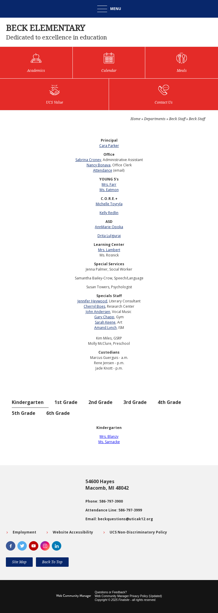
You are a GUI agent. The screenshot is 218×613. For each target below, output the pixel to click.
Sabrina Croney (88, 159)
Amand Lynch (105, 327)
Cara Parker (109, 145)
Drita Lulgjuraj (109, 235)
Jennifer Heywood (92, 301)
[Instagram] (45, 546)
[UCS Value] (54, 94)
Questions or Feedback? (111, 592)
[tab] (30, 402)
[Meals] (181, 62)
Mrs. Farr (109, 184)
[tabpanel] (109, 435)
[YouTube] (33, 546)
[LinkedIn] (56, 546)
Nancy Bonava (98, 165)
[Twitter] (22, 546)
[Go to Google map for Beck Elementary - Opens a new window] (43, 500)
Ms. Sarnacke (109, 441)
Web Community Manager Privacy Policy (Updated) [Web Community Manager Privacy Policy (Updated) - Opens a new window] (128, 596)
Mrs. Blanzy (109, 436)
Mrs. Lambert (109, 249)
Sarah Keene (105, 322)
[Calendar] (109, 62)
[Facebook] (10, 546)
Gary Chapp (104, 316)
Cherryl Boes (94, 306)
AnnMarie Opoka (109, 226)
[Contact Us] (163, 94)
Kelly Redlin (109, 212)
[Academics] (36, 62)
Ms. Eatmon (109, 189)
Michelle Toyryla (109, 203)
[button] (109, 9)
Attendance (102, 170)
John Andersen (98, 311)
